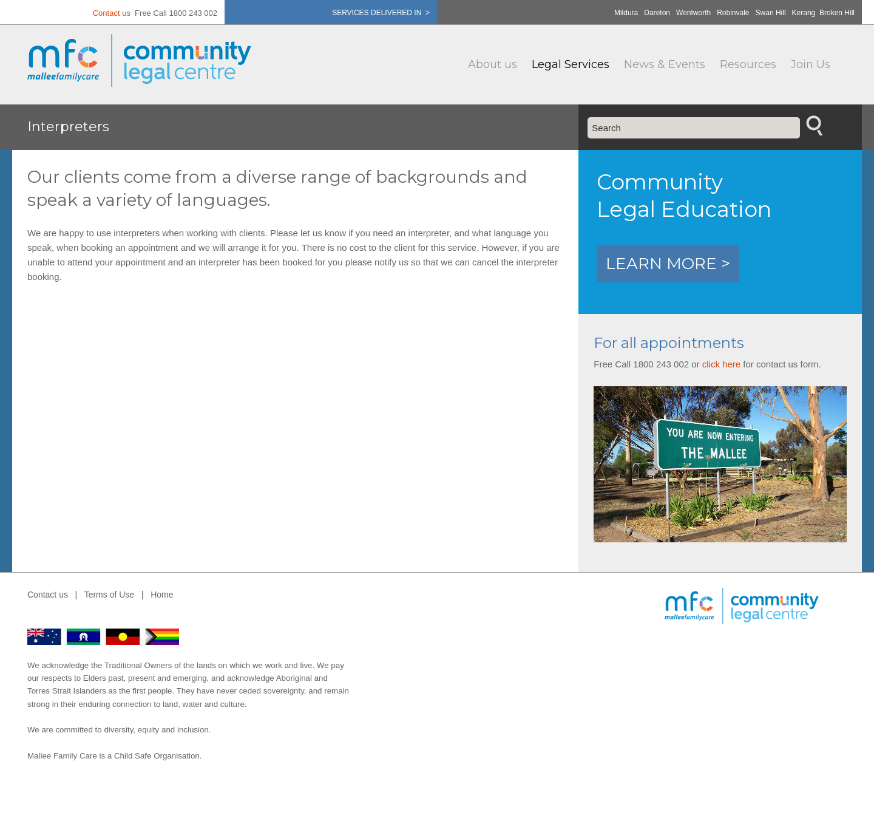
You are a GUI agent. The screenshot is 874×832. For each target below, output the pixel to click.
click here (721, 364)
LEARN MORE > (668, 263)
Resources (748, 64)
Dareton (657, 13)
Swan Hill (771, 13)
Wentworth (693, 13)
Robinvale (733, 13)
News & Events (664, 64)
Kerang (804, 13)
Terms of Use (109, 594)
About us (492, 64)
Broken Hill (837, 13)
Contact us (111, 13)
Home (162, 594)
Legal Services (570, 64)
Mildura (626, 13)
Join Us (810, 64)
